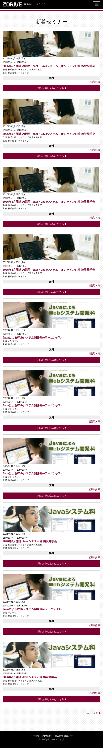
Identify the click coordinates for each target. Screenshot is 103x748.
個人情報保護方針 (64, 736)
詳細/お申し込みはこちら (51, 88)
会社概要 (34, 736)
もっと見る (93, 713)
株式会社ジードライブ (24, 4)
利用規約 (46, 736)
